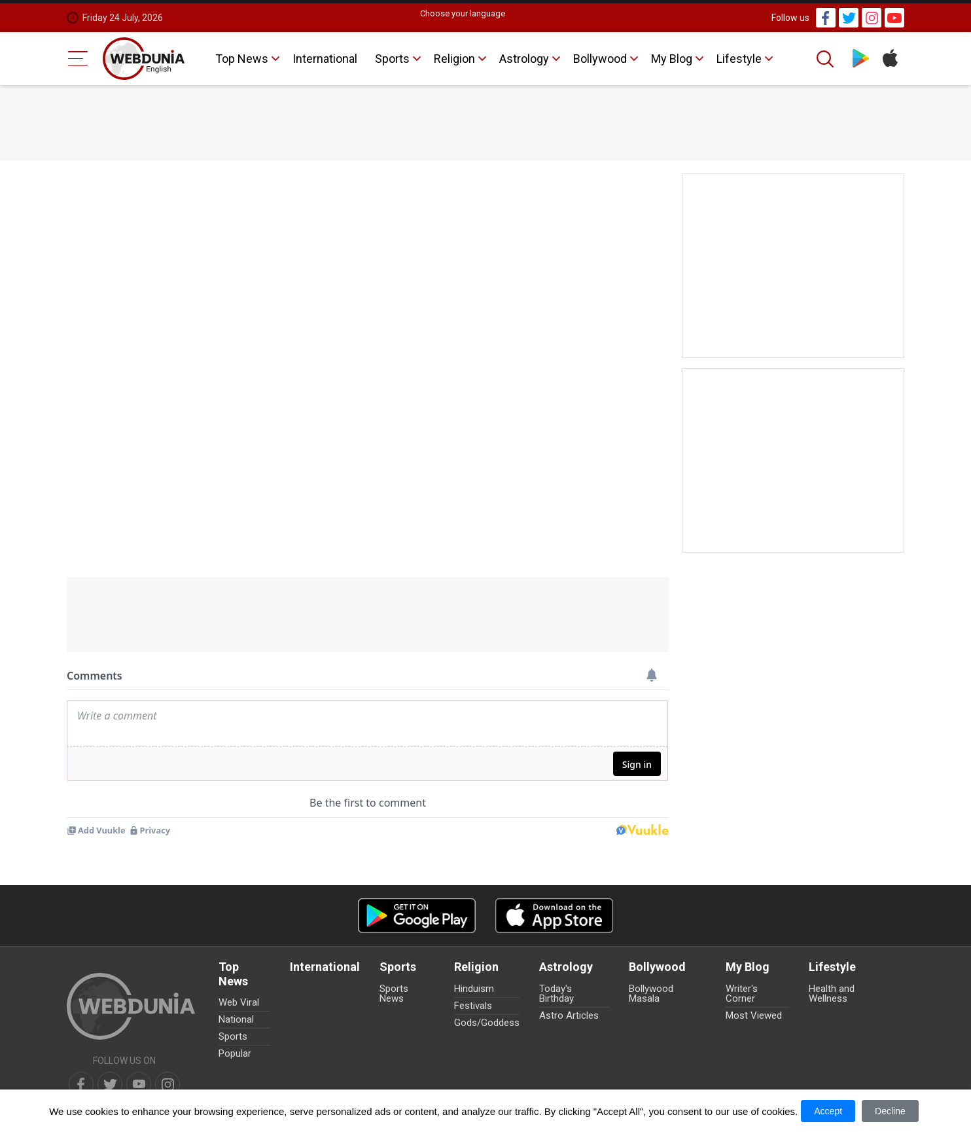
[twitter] (110, 1084)
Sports (392, 58)
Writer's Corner (742, 993)
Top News (241, 58)
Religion (454, 58)
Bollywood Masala (651, 993)
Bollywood (600, 58)
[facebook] (81, 1084)
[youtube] (138, 1084)
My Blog (671, 58)
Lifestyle (739, 58)
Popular (235, 1053)
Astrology (524, 58)
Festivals (473, 1006)
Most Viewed (754, 1015)
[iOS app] (554, 915)
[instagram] (167, 1084)
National (236, 1019)
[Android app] (417, 915)
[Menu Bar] (78, 58)
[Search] (826, 59)
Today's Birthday (556, 993)
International (324, 58)
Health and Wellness (832, 993)
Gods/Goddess (487, 1023)
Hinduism (474, 989)
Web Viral (239, 1002)
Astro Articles (569, 1015)
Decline (890, 1111)
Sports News (394, 993)
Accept (828, 1111)
